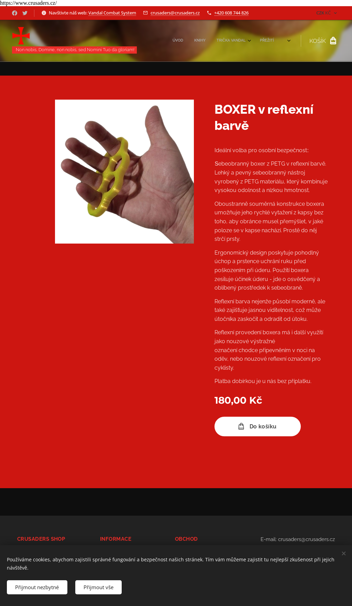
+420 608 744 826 (231, 13)
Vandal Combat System (112, 13)
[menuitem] (228, 40)
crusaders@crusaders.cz (175, 13)
